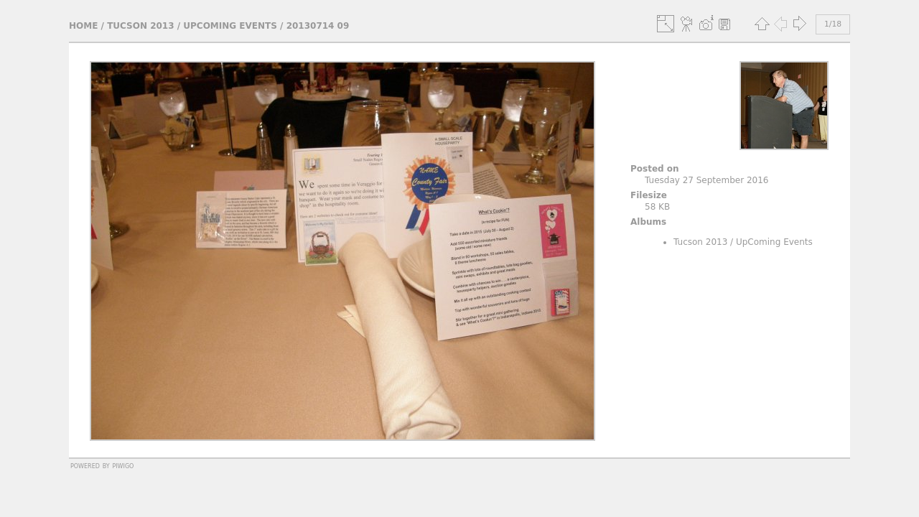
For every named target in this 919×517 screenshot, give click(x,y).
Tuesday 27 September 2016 (706, 180)
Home (83, 26)
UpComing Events (230, 26)
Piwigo (123, 465)
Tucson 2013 (140, 26)
